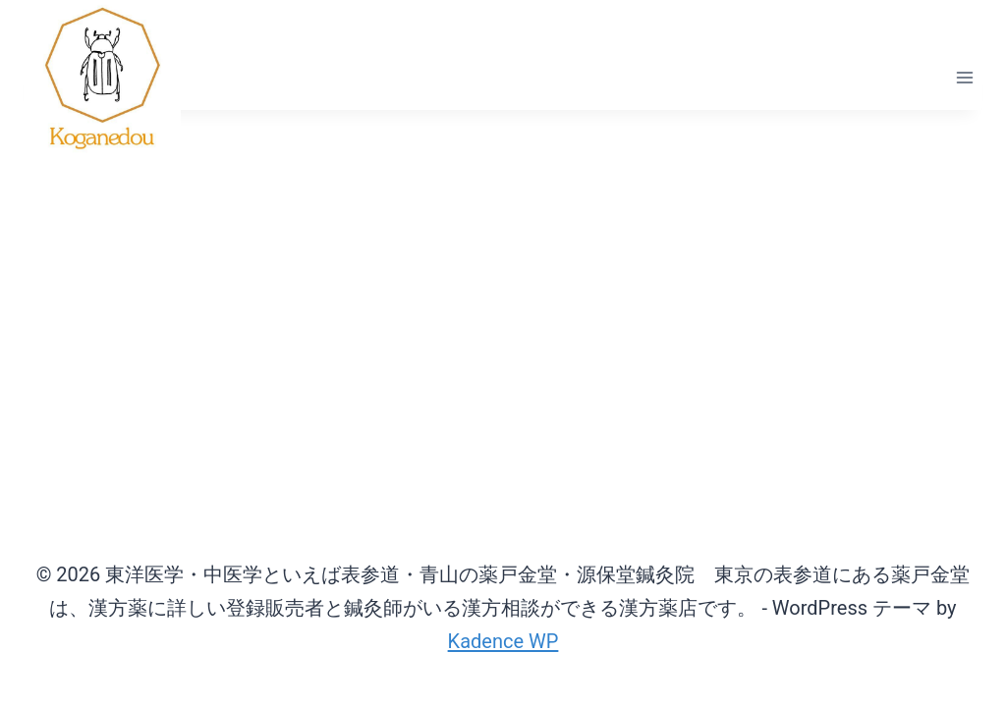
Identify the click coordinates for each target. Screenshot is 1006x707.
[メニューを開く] (964, 78)
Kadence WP (503, 641)
